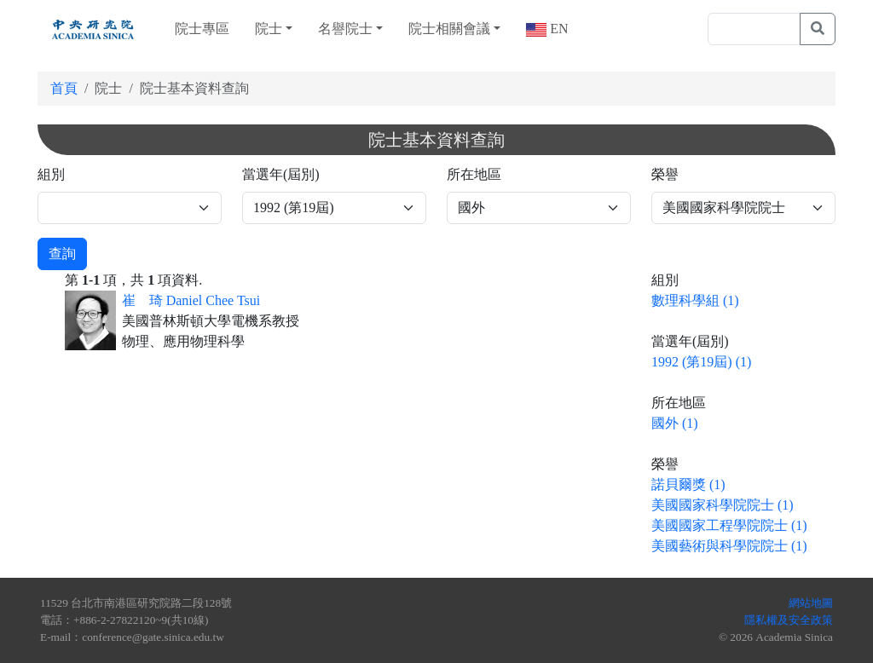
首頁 (64, 88)
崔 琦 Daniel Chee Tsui (191, 300)
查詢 (62, 253)
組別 (51, 174)
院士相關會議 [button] (449, 28)
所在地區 (474, 174)
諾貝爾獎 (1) (688, 484)
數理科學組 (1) (695, 300)
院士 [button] (268, 28)
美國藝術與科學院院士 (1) (729, 546)
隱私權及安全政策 (788, 620)
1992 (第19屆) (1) (701, 362)
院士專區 (202, 28)
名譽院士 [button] (345, 28)
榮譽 (665, 174)
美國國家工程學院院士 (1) (729, 525)
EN (557, 28)
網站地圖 (811, 603)
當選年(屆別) (281, 174)
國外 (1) (674, 423)
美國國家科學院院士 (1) (722, 505)
